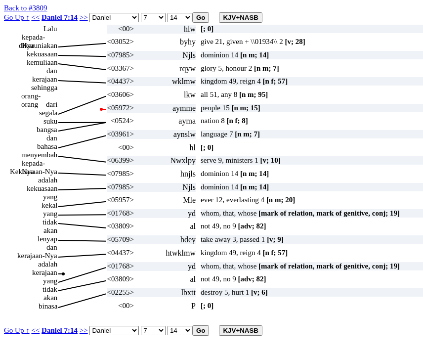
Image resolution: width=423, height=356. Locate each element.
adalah (47, 180)
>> (84, 17)
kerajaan (44, 79)
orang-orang (31, 96)
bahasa (47, 146)
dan (51, 71)
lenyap (47, 239)
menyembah (39, 155)
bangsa (47, 130)
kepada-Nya (33, 37)
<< (35, 17)
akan (50, 230)
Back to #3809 (25, 8)
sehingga (44, 87)
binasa (48, 306)
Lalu (50, 29)
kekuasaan (42, 54)
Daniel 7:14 (60, 17)
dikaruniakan (38, 45)
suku (50, 121)
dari (51, 104)
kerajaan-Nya (37, 256)
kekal (49, 205)
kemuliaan (42, 62)
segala (48, 113)
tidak (49, 222)
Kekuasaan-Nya (33, 172)
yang (50, 197)
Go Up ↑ (17, 17)
